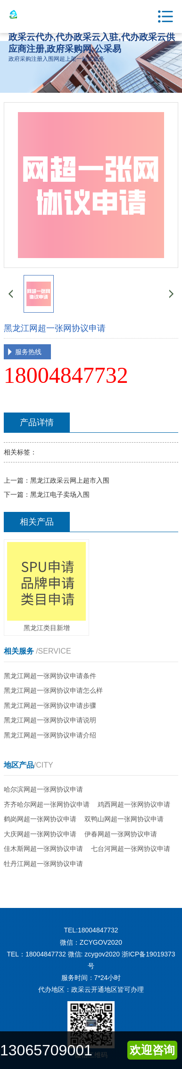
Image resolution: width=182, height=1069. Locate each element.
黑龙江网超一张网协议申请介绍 (50, 735)
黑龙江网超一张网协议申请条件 (50, 676)
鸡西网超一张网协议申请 (134, 804)
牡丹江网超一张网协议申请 (43, 863)
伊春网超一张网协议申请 (120, 834)
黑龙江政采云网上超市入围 (69, 480)
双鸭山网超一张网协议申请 (124, 819)
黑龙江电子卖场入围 (60, 494)
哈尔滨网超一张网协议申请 (43, 789)
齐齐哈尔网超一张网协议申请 (47, 804)
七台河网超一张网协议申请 (130, 848)
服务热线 (28, 352)
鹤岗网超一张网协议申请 (40, 819)
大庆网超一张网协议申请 (40, 834)
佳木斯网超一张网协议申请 (43, 848)
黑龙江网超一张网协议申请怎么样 (53, 690)
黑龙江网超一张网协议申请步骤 (50, 705)
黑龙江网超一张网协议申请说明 (50, 720)
